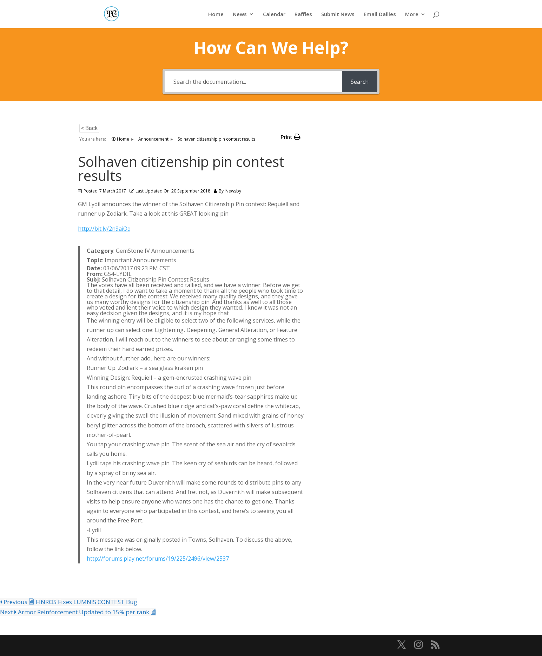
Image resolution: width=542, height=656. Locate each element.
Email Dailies (380, 15)
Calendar (274, 15)
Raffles (303, 15)
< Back (89, 128)
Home (216, 15)
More (411, 15)
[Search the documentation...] (253, 81)
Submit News (338, 15)
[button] (290, 137)
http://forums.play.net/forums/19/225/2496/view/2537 (158, 558)
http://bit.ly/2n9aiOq (104, 228)
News (240, 15)
